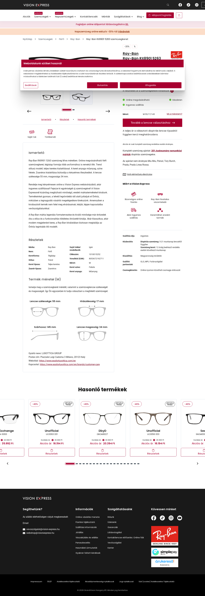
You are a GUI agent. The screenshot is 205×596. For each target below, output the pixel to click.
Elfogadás (130, 90)
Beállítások (65, 90)
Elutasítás (102, 90)
